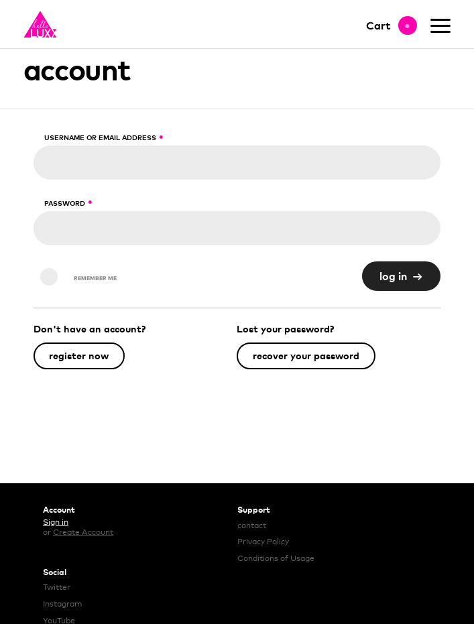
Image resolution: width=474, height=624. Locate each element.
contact (251, 525)
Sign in (55, 522)
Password (64, 203)
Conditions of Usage (275, 558)
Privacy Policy (263, 541)
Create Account (83, 532)
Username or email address (99, 137)
